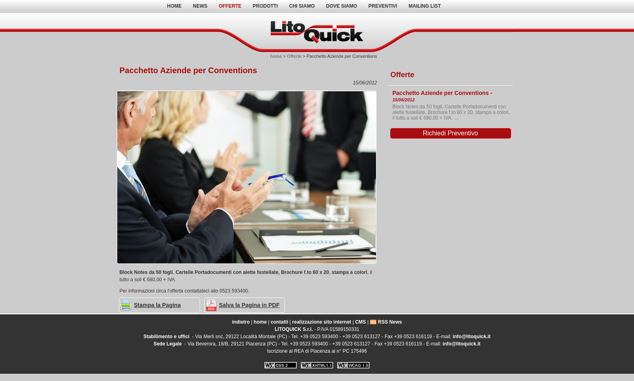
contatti (279, 322)
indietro (241, 322)
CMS (360, 322)
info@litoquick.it (472, 336)
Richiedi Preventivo (450, 133)
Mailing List (424, 6)
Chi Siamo (302, 6)
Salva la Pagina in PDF (249, 305)
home (174, 6)
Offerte (230, 6)
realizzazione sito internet (321, 322)
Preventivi (382, 6)
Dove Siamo (341, 6)
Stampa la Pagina (157, 305)
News (200, 6)
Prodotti (265, 6)
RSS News (390, 322)
